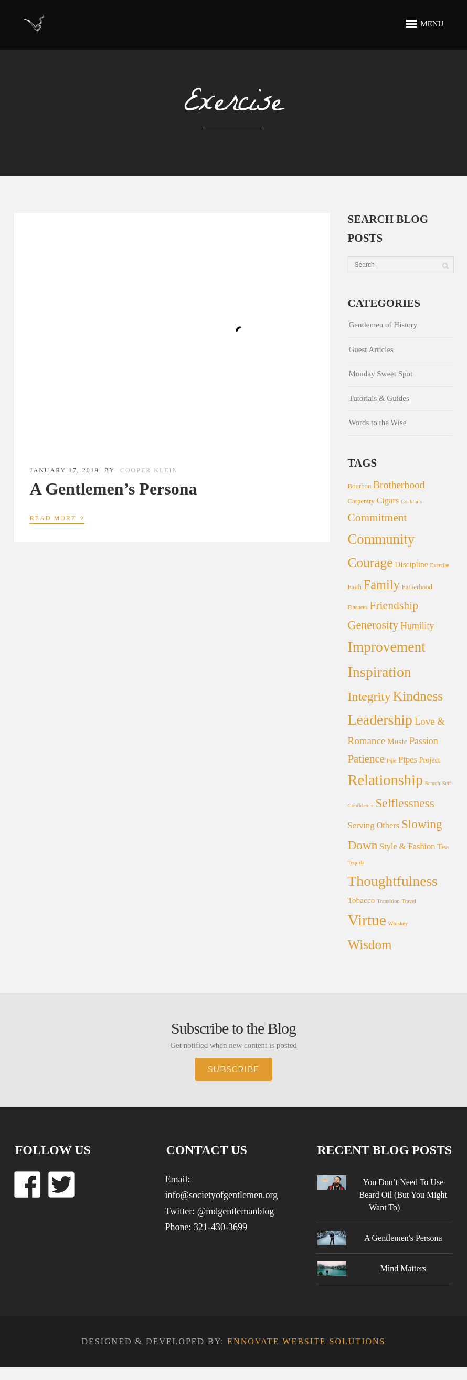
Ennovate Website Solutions (306, 1341)
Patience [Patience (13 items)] (366, 759)
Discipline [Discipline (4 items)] (411, 564)
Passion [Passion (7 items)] (423, 741)
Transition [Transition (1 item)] (388, 901)
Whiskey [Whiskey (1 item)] (398, 923)
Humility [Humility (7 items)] (417, 626)
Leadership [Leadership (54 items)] (380, 720)
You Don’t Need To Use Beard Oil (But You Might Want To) (403, 1195)
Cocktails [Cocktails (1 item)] (411, 501)
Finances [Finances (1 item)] (358, 607)
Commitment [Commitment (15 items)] (377, 517)
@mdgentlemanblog (235, 1211)
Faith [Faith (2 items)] (355, 587)
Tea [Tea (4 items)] (443, 846)
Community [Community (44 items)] (381, 539)
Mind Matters (403, 1268)
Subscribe (233, 1069)
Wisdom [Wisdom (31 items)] (370, 945)
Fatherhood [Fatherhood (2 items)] (417, 587)
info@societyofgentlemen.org (221, 1195)
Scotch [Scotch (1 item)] (432, 783)
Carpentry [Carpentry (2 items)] (361, 501)
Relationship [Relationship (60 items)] (385, 780)
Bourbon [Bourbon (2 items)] (360, 486)
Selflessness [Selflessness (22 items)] (404, 803)
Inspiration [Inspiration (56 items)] (379, 672)
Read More (57, 517)
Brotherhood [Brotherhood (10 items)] (398, 484)
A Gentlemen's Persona (403, 1237)
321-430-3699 (220, 1227)
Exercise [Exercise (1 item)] (439, 565)
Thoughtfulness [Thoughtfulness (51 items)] (393, 881)
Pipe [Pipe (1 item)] (392, 761)
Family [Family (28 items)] (382, 585)
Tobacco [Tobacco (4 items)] (361, 899)
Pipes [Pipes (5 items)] (407, 760)
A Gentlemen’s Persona (113, 488)
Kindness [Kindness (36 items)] (417, 696)
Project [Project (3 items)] (429, 760)
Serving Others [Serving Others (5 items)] (374, 825)
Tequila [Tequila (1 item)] (356, 863)
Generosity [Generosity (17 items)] (373, 625)
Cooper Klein (149, 470)
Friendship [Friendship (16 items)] (393, 605)
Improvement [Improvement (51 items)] (387, 646)
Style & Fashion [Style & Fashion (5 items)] (407, 846)
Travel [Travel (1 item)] (408, 901)
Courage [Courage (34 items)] (370, 562)
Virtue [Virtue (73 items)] (367, 920)
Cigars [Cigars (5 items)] (387, 501)
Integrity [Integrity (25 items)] (369, 696)
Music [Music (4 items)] (397, 741)
